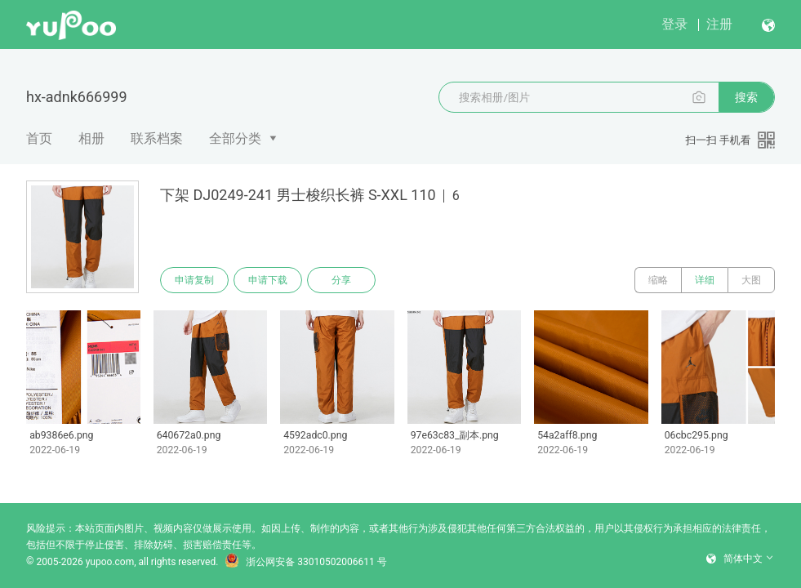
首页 (39, 138)
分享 (341, 280)
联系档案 (157, 138)
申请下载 (267, 280)
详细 (704, 280)
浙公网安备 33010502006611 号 (305, 562)
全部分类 (235, 138)
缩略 (658, 280)
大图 (751, 280)
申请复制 (194, 280)
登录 (674, 24)
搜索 (746, 97)
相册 (91, 138)
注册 (719, 24)
